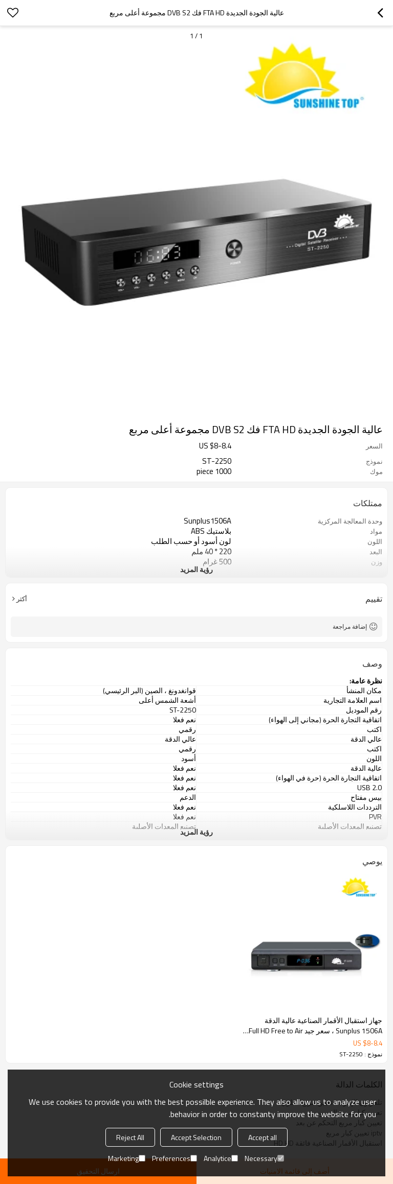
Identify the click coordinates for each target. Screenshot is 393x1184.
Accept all (262, 1137)
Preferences (174, 1158)
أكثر (21, 599)
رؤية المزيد (196, 569)
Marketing (126, 1158)
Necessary (264, 1158)
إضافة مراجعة (350, 626)
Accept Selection (196, 1137)
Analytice (221, 1158)
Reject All (130, 1137)
